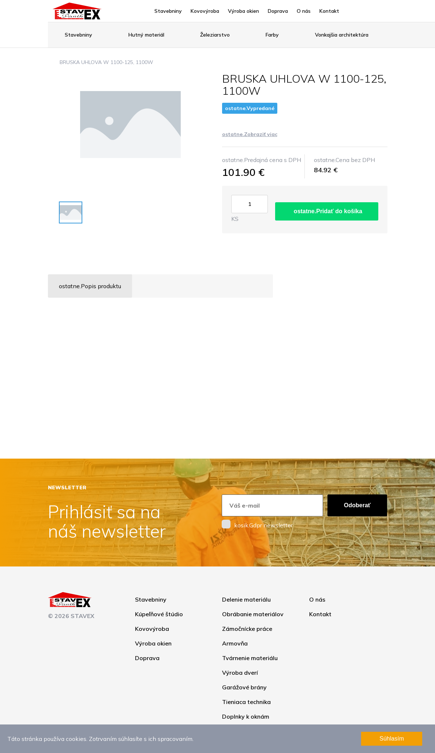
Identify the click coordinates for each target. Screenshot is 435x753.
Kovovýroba (205, 11)
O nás (304, 11)
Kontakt (329, 11)
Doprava (278, 11)
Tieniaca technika (246, 701)
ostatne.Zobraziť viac (249, 134)
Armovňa (235, 643)
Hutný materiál (146, 34)
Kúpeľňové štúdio (159, 614)
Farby (272, 34)
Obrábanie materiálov (253, 614)
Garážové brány (244, 687)
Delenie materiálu (246, 599)
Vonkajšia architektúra (341, 34)
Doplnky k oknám (245, 716)
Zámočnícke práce (247, 628)
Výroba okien (243, 11)
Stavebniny (168, 11)
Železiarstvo (215, 34)
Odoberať (357, 505)
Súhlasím (391, 738)
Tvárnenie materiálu (250, 658)
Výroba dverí (240, 672)
